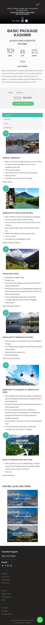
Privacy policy (6, 596)
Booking (4, 610)
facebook (5, 565)
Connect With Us (23, 103)
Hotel (6, 123)
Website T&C (6, 593)
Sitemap (4, 590)
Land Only (25, 92)
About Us (5, 573)
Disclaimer (5, 607)
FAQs (3, 600)
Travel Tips (5, 582)
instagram (8, 565)
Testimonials (6, 579)
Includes (7, 119)
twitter (3, 565)
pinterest (11, 565)
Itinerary (7, 114)
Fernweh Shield (7, 614)
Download (8, 127)
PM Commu (31, 620)
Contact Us (5, 576)
